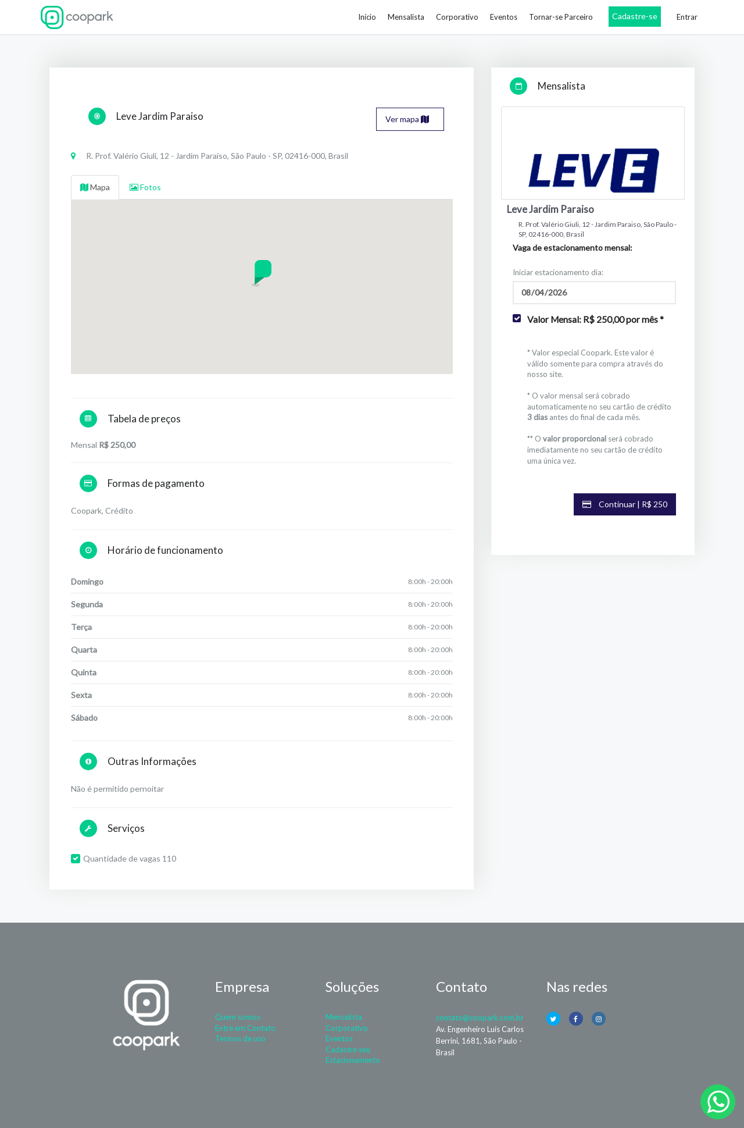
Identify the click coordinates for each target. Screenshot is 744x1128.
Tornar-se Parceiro (561, 17)
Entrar (687, 17)
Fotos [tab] (145, 187)
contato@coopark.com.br (480, 1017)
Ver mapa (407, 119)
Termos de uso (240, 1038)
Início (367, 17)
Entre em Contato (245, 1028)
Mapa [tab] (95, 187)
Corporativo (457, 17)
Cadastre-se (634, 16)
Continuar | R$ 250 (624, 504)
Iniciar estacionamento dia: (558, 272)
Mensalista (406, 17)
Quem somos (237, 1017)
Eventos (503, 17)
